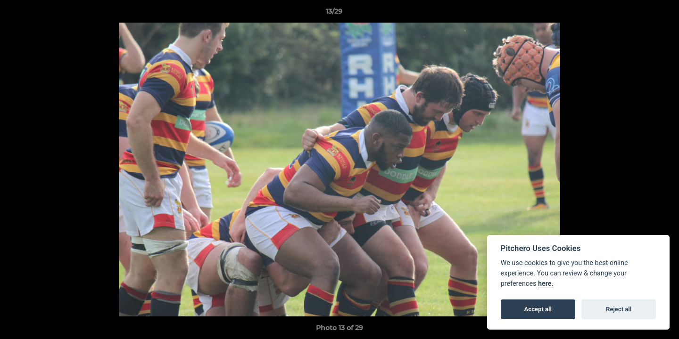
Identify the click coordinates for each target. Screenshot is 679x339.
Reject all (618, 309)
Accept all (538, 309)
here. (546, 284)
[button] (639, 13)
